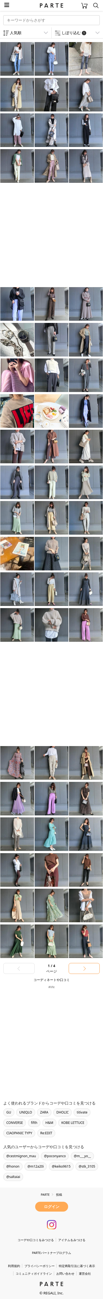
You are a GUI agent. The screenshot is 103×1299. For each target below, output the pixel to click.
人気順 (15, 32)
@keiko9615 (61, 1166)
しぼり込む (74, 32)
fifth (34, 1122)
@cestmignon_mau (21, 1156)
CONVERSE (14, 1122)
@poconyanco (55, 1156)
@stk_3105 (87, 1166)
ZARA (44, 1112)
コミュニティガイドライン (34, 1273)
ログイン (51, 1206)
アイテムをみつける (71, 1240)
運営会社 (85, 1273)
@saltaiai (13, 1176)
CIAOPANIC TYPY (19, 1133)
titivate (82, 1112)
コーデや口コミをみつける (36, 1240)
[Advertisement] (51, 235)
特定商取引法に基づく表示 (77, 1266)
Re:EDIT (46, 1133)
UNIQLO (25, 1112)
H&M (49, 1122)
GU (8, 1112)
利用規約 (14, 1266)
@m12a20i (35, 1166)
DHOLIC (62, 1112)
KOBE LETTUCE (72, 1122)
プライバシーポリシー (39, 1266)
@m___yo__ (82, 1156)
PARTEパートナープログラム (51, 1253)
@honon (13, 1166)
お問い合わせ (65, 1273)
